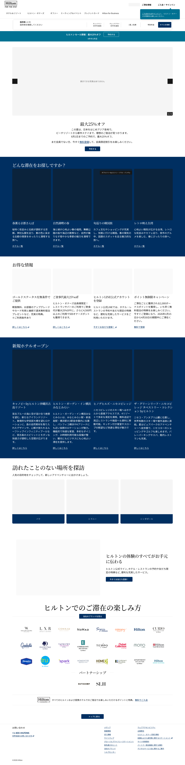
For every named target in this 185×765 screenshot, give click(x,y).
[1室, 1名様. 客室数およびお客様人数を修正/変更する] (130, 24)
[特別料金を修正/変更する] (149, 24)
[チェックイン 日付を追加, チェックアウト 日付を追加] (104, 24)
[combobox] (49, 23)
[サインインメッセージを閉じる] (178, 10)
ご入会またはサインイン (151, 13)
